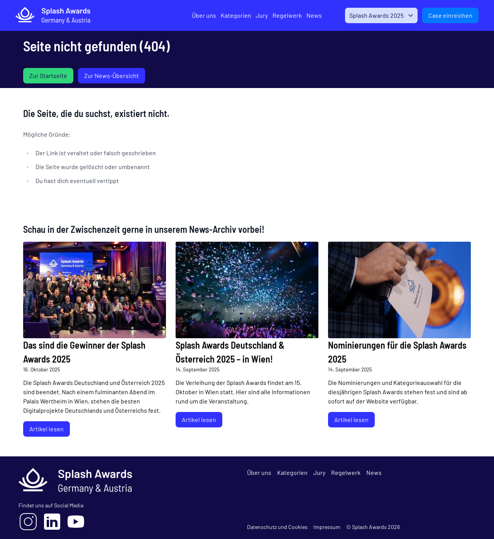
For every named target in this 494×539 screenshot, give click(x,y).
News (310, 15)
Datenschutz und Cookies (277, 527)
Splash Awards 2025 (375, 15)
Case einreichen (450, 15)
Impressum (326, 527)
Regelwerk (283, 15)
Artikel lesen (46, 428)
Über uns (200, 15)
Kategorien (232, 15)
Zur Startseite (48, 75)
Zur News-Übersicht (111, 75)
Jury (258, 15)
